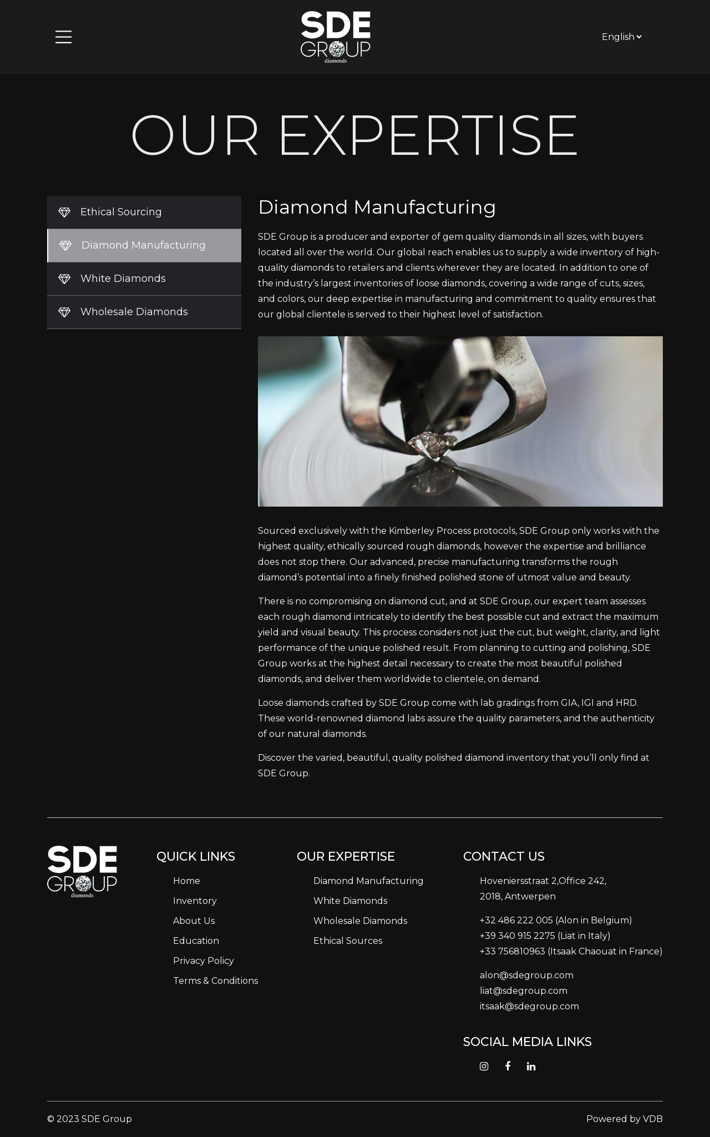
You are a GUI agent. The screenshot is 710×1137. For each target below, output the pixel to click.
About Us (194, 921)
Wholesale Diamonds (360, 921)
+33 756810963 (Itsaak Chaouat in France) (571, 951)
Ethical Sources (347, 941)
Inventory (195, 901)
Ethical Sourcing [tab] (121, 212)
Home (186, 881)
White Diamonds (350, 901)
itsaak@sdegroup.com (529, 1006)
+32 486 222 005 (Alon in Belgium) (556, 920)
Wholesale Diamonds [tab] (134, 312)
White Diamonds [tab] (123, 278)
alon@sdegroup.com (527, 975)
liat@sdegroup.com (523, 991)
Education (196, 941)
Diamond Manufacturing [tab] (144, 245)
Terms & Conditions (215, 981)
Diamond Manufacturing (368, 881)
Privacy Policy (203, 961)
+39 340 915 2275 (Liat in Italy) (545, 936)
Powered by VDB (624, 1119)
